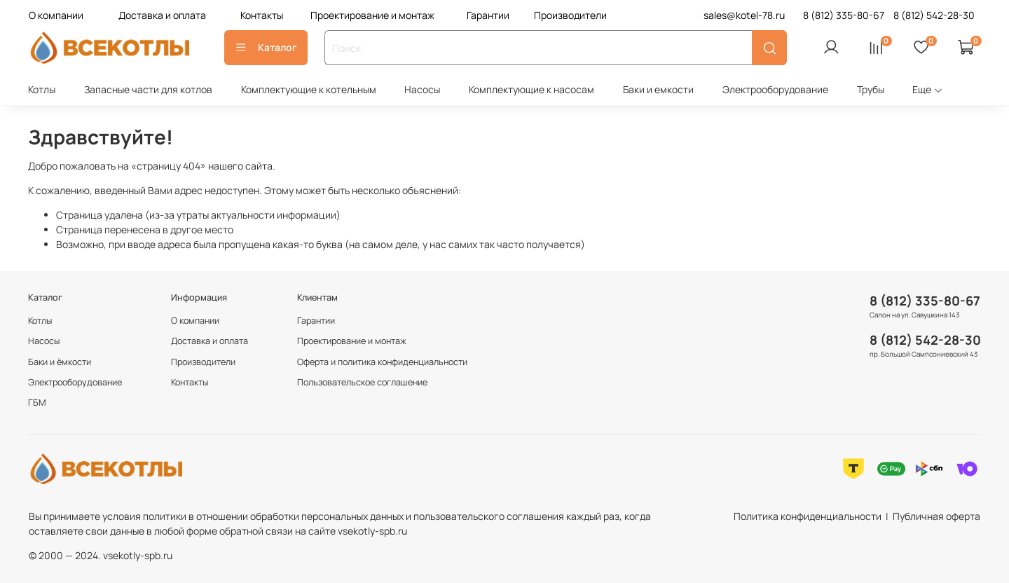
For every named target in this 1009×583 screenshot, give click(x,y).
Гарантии (488, 15)
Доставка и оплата (162, 15)
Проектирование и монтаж (372, 15)
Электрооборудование (775, 89)
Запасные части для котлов (148, 89)
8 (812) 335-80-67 (925, 300)
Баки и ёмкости (59, 362)
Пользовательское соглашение (362, 382)
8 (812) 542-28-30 (925, 339)
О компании (56, 15)
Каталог (266, 47)
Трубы (870, 89)
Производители (570, 15)
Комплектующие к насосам (531, 89)
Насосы (422, 89)
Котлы (41, 89)
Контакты (261, 15)
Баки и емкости (658, 89)
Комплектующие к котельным (308, 89)
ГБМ (37, 403)
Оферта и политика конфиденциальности (382, 362)
